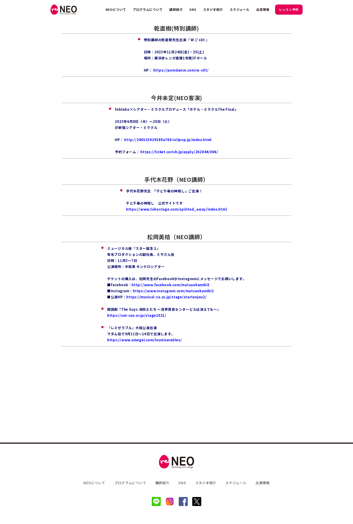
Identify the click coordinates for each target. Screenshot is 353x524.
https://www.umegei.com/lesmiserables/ (144, 397)
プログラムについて (148, 9)
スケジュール (239, 9)
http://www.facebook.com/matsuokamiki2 (171, 342)
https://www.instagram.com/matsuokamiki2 (173, 348)
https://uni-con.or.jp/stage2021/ (136, 373)
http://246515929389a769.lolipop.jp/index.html (168, 197)
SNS (192, 9)
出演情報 (262, 9)
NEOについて (116, 9)
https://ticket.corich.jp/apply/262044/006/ (179, 209)
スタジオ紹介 (213, 9)
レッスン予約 (289, 9)
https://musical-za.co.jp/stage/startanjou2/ (166, 354)
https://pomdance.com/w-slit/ (181, 127)
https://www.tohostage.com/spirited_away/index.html (176, 266)
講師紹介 (176, 9)
